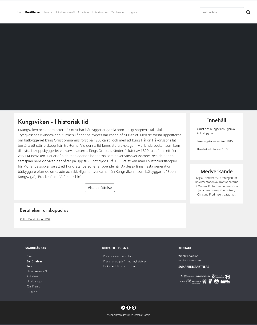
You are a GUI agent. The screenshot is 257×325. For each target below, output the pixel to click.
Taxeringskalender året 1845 (215, 141)
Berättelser (33, 12)
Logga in (132, 12)
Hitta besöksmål (65, 12)
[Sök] (248, 12)
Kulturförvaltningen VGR (35, 219)
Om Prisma (117, 12)
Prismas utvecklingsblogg (118, 256)
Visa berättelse (100, 187)
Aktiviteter (84, 12)
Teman (48, 12)
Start (19, 12)
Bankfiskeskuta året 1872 (213, 149)
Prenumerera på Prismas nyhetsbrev (124, 261)
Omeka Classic (142, 314)
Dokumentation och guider (119, 266)
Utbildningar (100, 12)
